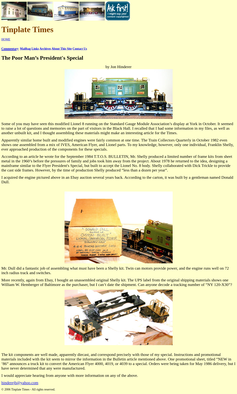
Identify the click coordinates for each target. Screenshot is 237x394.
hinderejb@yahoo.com (19, 383)
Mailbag (25, 48)
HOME (5, 39)
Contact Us (79, 48)
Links (35, 48)
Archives (45, 48)
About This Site (62, 48)
